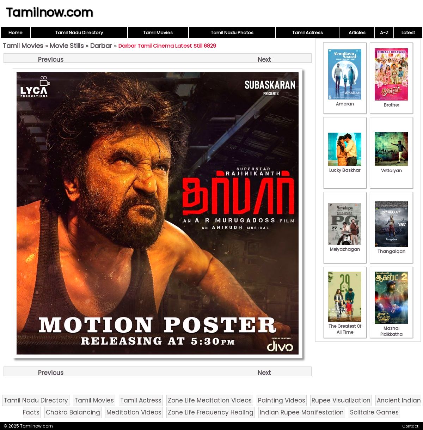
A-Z (384, 32)
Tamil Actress (307, 32)
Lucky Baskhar (344, 167)
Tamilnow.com (49, 12)
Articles (357, 32)
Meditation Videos (133, 412)
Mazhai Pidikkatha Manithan (391, 331)
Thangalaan (391, 248)
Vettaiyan (391, 168)
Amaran (344, 101)
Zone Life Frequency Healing (210, 412)
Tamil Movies (158, 32)
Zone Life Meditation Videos (210, 400)
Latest (408, 32)
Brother (391, 102)
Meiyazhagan (344, 246)
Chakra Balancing (73, 412)
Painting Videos (281, 400)
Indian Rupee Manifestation (302, 412)
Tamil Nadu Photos (232, 32)
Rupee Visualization (341, 400)
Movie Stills (67, 45)
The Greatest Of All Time (344, 326)
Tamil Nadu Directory (79, 32)
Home (15, 32)
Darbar (101, 45)
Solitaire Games (374, 412)
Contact (410, 426)
